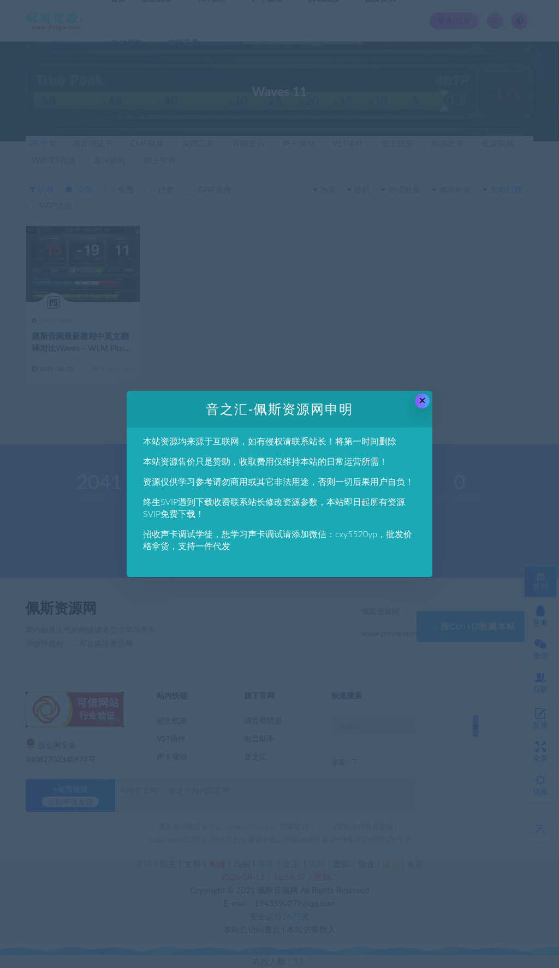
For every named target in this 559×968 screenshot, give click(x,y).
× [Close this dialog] (422, 400)
